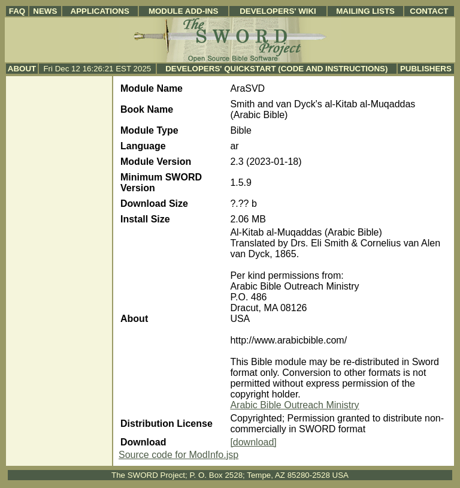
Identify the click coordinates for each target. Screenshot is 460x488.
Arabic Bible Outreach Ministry (294, 405)
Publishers (426, 68)
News (45, 11)
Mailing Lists (365, 11)
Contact (429, 11)
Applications (100, 11)
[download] (253, 442)
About (22, 68)
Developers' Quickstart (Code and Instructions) (276, 68)
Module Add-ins (184, 11)
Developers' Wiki (278, 11)
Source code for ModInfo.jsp (178, 455)
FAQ (17, 11)
